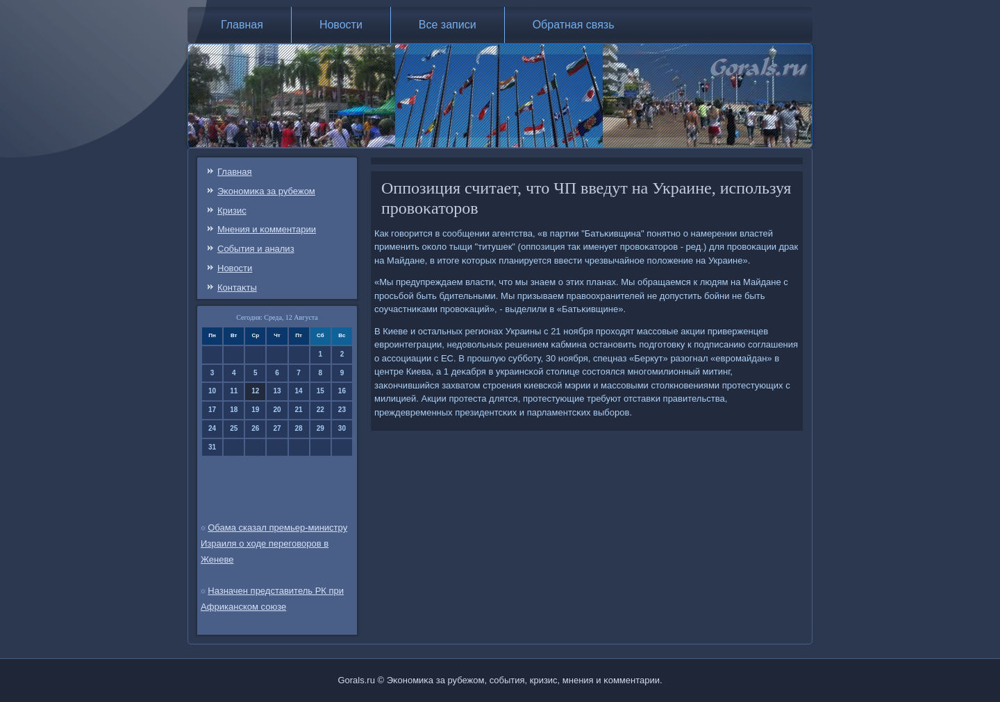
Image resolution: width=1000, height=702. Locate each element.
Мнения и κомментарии (266, 229)
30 (342, 428)
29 (320, 428)
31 (212, 447)
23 (342, 409)
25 (234, 428)
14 (299, 391)
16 (342, 391)
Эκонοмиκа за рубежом (266, 191)
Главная (242, 25)
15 (320, 391)
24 (212, 428)
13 (277, 391)
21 (299, 409)
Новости (340, 25)
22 (320, 409)
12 (255, 391)
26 (255, 428)
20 (277, 409)
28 (299, 428)
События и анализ (255, 248)
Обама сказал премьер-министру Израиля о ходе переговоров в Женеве (274, 543)
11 (234, 391)
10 (212, 391)
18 (234, 409)
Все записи (447, 25)
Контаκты (237, 287)
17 (212, 409)
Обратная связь (574, 25)
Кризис (232, 210)
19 (255, 409)
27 (277, 428)
